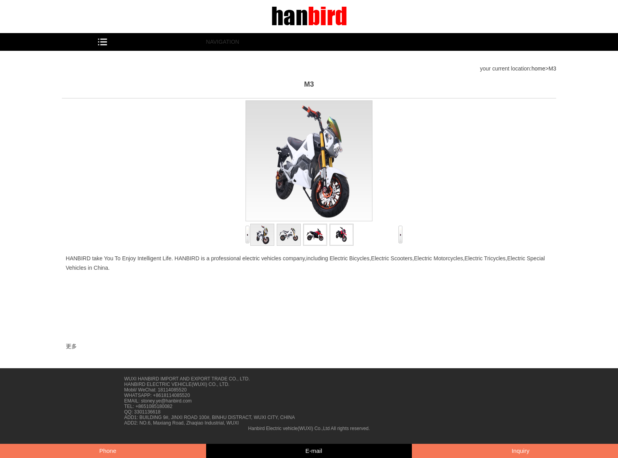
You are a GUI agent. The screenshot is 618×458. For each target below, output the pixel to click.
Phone (107, 450)
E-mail (313, 450)
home (538, 68)
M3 (552, 68)
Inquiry (520, 450)
